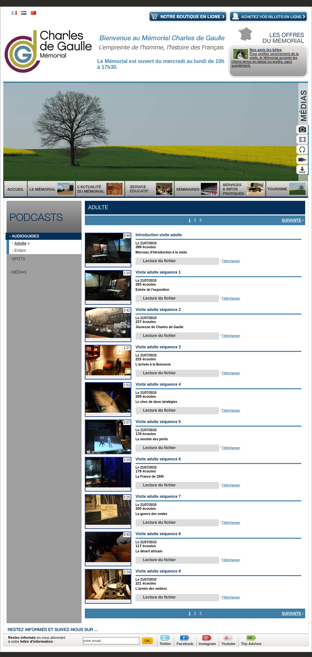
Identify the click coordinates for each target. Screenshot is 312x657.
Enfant (20, 250)
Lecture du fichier (159, 261)
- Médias (18, 272)
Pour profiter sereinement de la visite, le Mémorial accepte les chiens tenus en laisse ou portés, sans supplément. (268, 57)
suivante (291, 220)
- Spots (17, 259)
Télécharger (231, 261)
